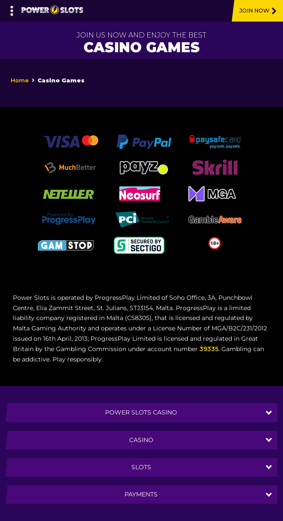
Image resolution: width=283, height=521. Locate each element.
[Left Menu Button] (12, 8)
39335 (208, 349)
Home (20, 80)
